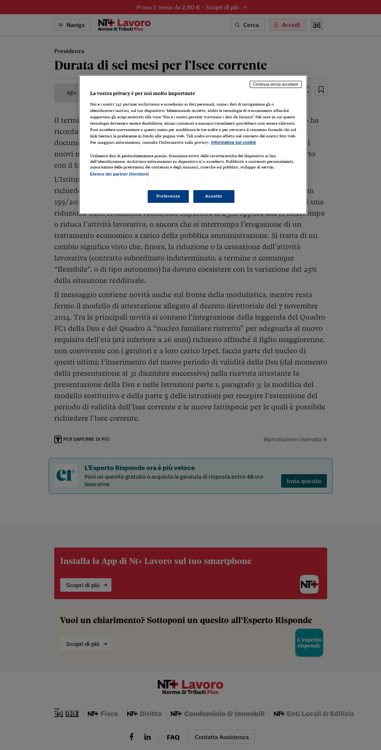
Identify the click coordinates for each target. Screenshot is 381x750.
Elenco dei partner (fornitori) (119, 174)
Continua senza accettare (276, 84)
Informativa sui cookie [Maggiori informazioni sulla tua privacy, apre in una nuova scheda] (233, 142)
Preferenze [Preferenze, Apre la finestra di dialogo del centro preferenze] (168, 196)
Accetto (213, 196)
